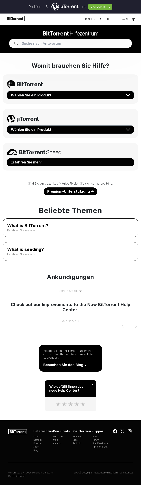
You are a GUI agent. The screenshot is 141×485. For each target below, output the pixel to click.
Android (57, 443)
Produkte (92, 19)
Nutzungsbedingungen (106, 472)
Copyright (87, 472)
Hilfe (110, 19)
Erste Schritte (100, 6)
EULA (77, 472)
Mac (55, 440)
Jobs (36, 446)
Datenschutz (126, 472)
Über (36, 436)
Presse (37, 443)
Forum (95, 440)
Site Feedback (100, 443)
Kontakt (37, 440)
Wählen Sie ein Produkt (70, 95)
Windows (58, 436)
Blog (35, 450)
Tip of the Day (100, 446)
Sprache (126, 19)
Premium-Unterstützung (70, 191)
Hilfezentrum (70, 33)
